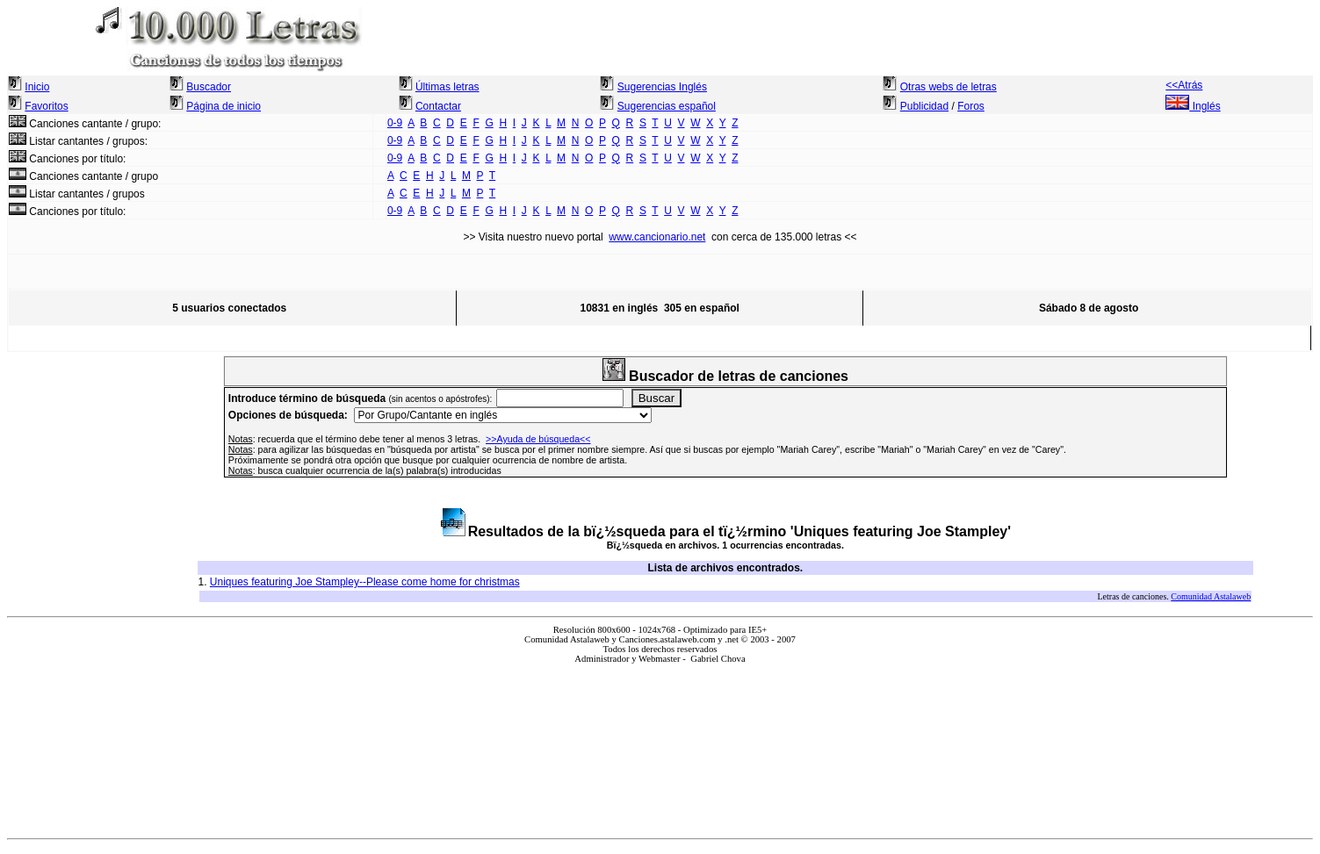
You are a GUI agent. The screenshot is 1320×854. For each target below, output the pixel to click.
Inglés (1192, 106)
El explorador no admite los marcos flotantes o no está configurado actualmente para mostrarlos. (660, 744)
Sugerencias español (666, 106)
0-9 (394, 123)
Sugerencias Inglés (662, 87)
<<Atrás (1183, 85)
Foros (971, 106)
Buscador (208, 87)
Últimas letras (447, 87)
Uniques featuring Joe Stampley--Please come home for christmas (365, 582)
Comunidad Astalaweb (1211, 596)
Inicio (37, 87)
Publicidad (924, 106)
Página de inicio (223, 106)
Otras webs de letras (948, 87)
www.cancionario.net (657, 237)
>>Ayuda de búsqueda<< (538, 439)
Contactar (438, 106)
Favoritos (46, 106)
